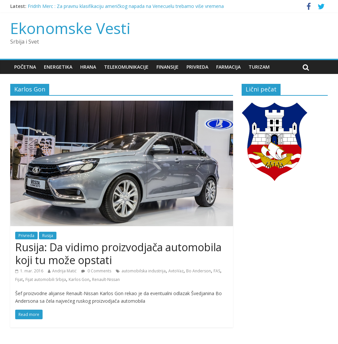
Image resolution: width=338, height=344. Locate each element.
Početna (25, 67)
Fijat (19, 279)
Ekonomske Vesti (70, 28)
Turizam (259, 67)
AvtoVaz (176, 271)
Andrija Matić (64, 271)
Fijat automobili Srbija (45, 279)
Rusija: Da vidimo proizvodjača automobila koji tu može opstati (118, 253)
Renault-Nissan (106, 279)
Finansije (167, 67)
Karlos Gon (79, 279)
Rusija (47, 235)
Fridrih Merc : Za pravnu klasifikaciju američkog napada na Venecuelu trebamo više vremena (126, 6)
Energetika (58, 67)
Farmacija (228, 67)
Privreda (197, 67)
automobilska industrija (143, 271)
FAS (217, 271)
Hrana (88, 67)
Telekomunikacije (126, 67)
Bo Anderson (198, 271)
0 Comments (96, 271)
